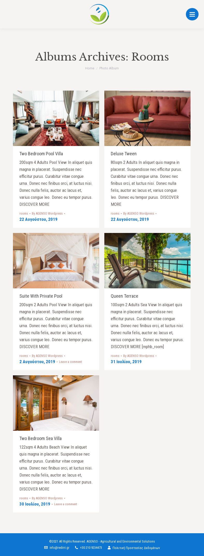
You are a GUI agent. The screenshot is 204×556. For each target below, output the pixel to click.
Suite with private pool (40, 296)
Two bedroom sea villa (40, 438)
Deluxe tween (124, 153)
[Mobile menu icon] (192, 14)
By (47, 213)
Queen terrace (124, 296)
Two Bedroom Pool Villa (41, 153)
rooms (23, 213)
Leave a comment (70, 362)
